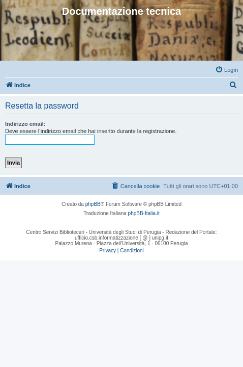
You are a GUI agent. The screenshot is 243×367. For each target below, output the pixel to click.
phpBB (93, 204)
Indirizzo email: (25, 124)
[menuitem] (226, 70)
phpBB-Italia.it (144, 213)
